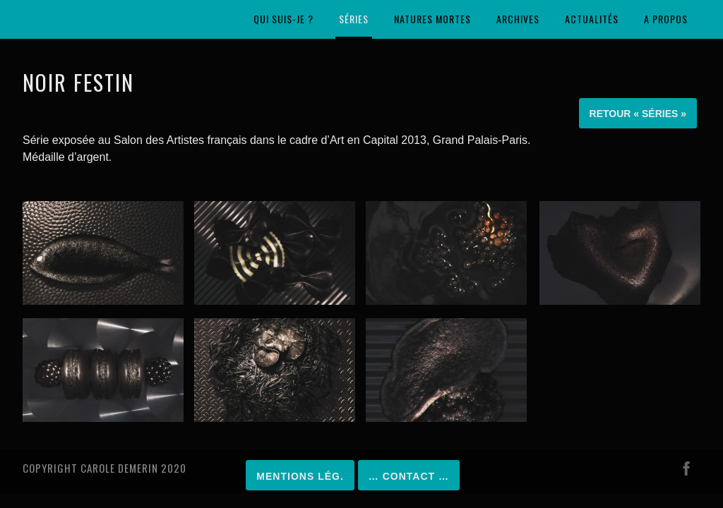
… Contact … (409, 476)
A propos (666, 18)
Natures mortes (432, 18)
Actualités (592, 18)
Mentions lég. (299, 476)
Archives (517, 18)
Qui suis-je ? (283, 18)
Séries (354, 18)
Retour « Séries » (638, 113)
